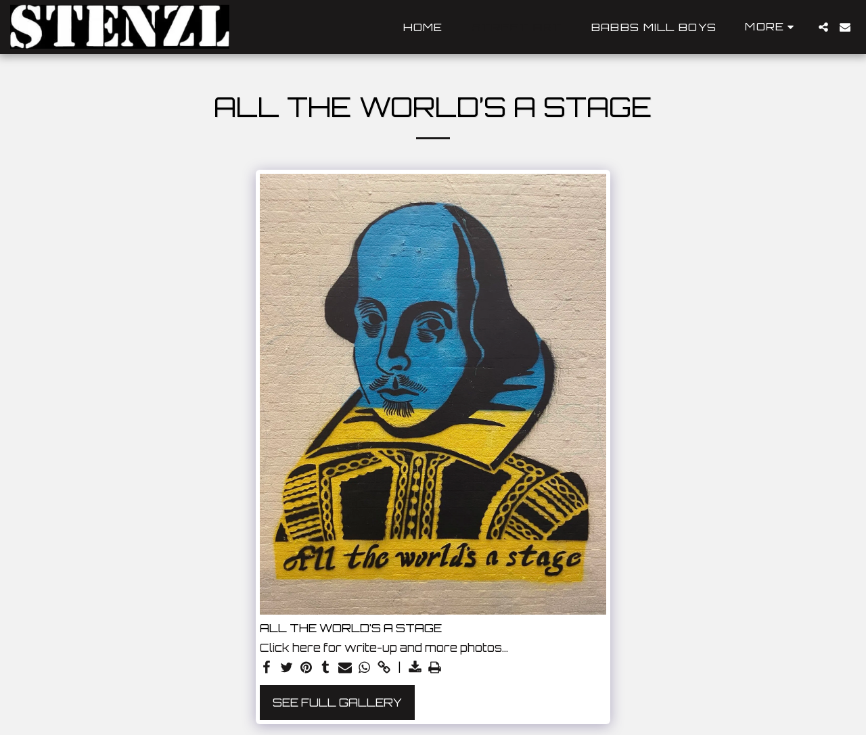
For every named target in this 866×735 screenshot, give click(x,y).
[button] (823, 27)
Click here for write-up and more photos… (384, 648)
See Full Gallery (337, 702)
